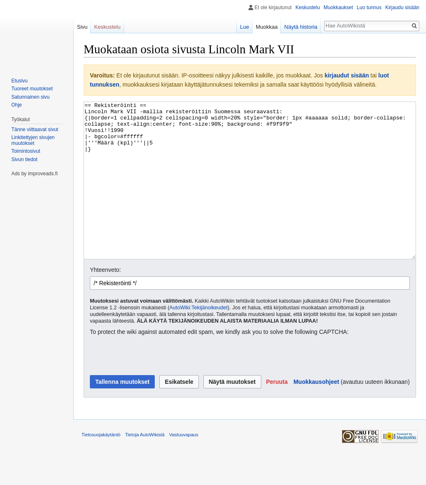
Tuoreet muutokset (32, 89)
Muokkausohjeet (316, 413)
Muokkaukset (338, 7)
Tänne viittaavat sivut (34, 129)
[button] (277, 413)
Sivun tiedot (24, 159)
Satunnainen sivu (30, 97)
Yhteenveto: (105, 301)
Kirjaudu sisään (402, 7)
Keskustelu (307, 7)
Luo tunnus (369, 7)
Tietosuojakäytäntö (101, 465)
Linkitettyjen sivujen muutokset (32, 140)
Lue (244, 27)
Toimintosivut (25, 151)
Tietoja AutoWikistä (145, 465)
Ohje (16, 105)
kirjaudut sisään (346, 75)
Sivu (82, 27)
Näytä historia (300, 27)
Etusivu (19, 81)
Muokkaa (267, 27)
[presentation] (153, 387)
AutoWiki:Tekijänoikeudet (198, 339)
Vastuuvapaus (183, 465)
